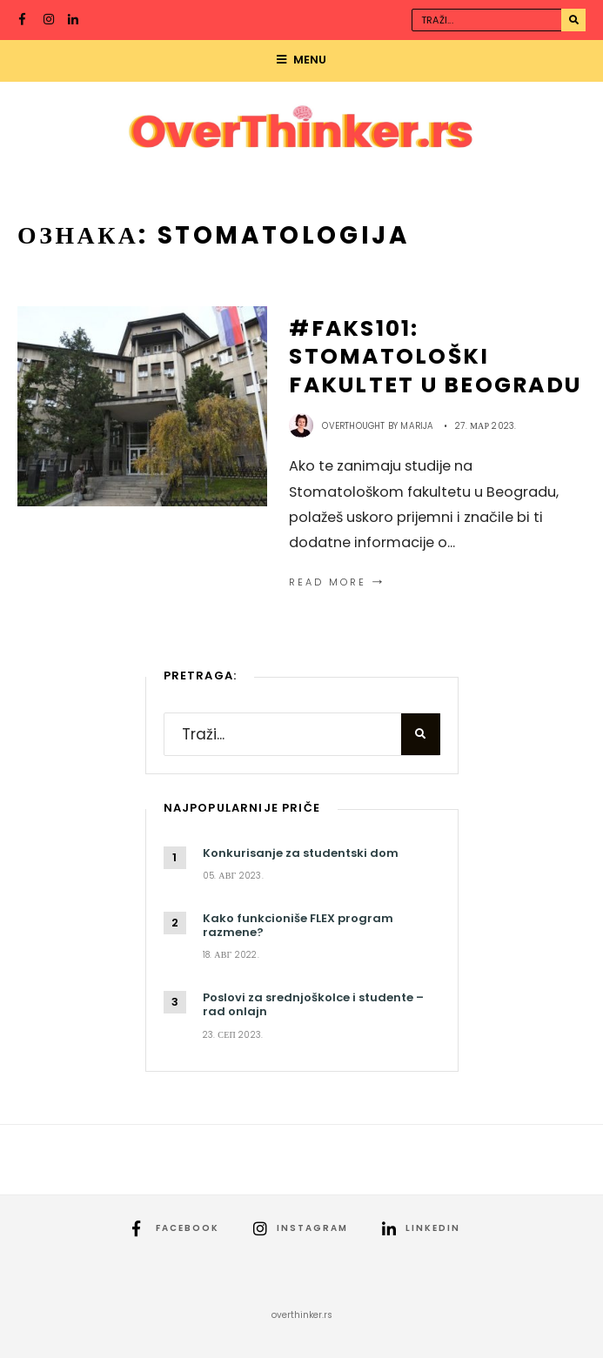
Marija (416, 425)
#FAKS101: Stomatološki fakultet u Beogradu (435, 356)
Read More (338, 582)
